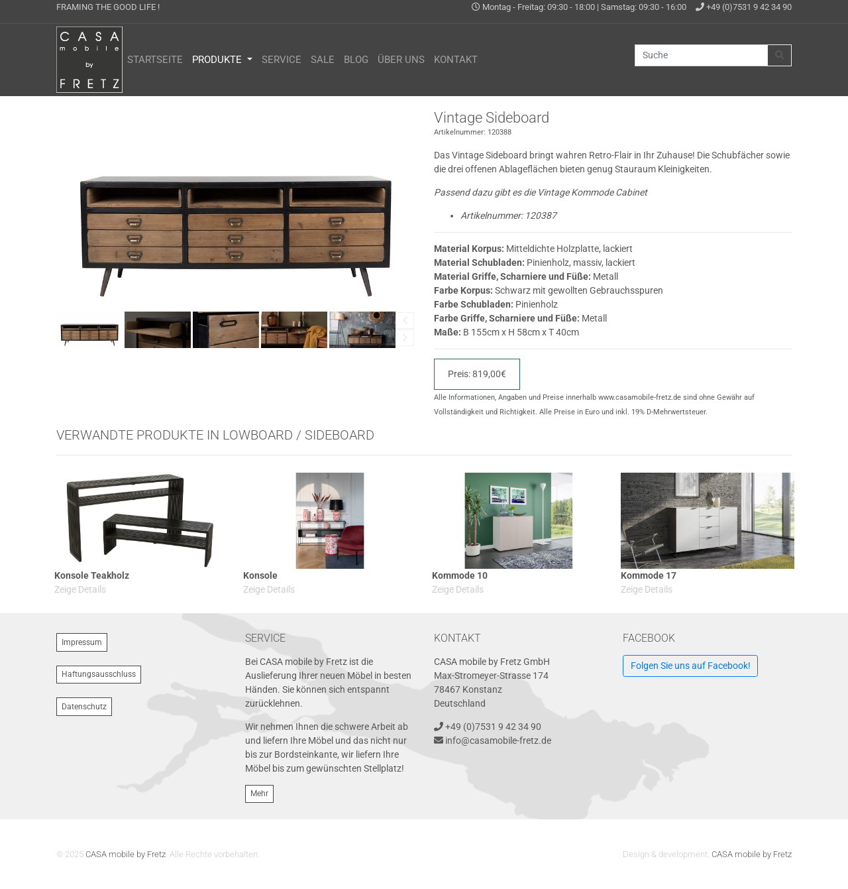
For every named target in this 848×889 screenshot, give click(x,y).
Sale (323, 60)
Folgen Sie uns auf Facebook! (691, 665)
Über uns (401, 60)
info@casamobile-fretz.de (498, 740)
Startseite (155, 60)
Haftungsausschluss (99, 674)
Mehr (259, 793)
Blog (356, 60)
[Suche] (701, 55)
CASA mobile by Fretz (125, 854)
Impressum (82, 642)
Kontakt (456, 60)
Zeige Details (80, 589)
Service (281, 60)
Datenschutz (84, 706)
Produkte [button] (218, 60)
